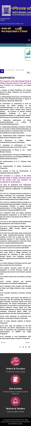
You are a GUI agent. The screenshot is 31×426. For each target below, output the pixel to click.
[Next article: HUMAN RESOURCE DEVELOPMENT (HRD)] (27, 342)
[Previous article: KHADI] (3, 342)
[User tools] (28, 72)
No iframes (15, 45)
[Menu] (29, 40)
